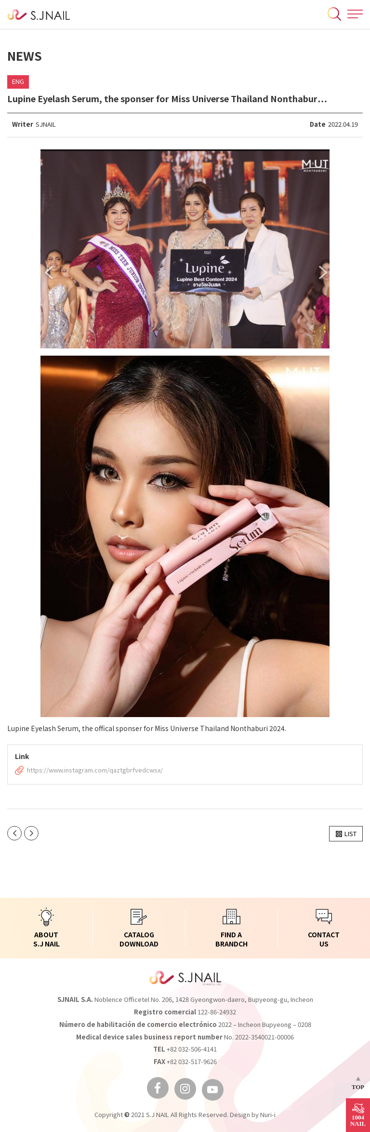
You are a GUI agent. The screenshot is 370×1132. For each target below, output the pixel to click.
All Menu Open (355, 14)
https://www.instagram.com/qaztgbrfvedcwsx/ (95, 770)
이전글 (14, 833)
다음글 (31, 833)
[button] (346, 833)
